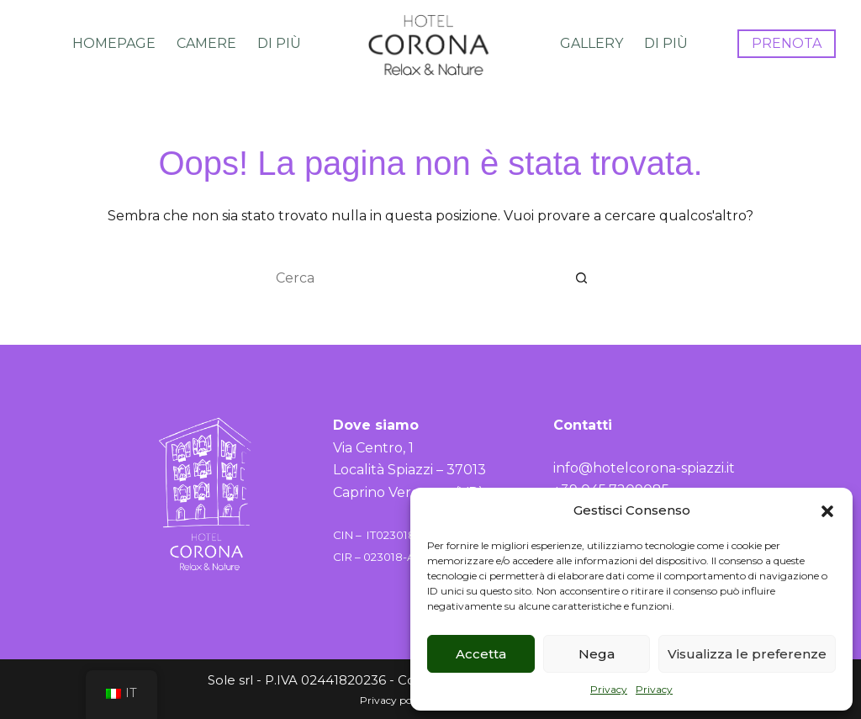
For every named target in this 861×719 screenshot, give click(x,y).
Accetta (481, 654)
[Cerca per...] (413, 277)
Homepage (114, 43)
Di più (279, 43)
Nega (596, 654)
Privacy (608, 689)
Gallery (591, 43)
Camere (206, 43)
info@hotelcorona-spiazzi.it (644, 468)
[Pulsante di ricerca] (582, 277)
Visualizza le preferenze (747, 654)
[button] (827, 511)
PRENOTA (786, 43)
